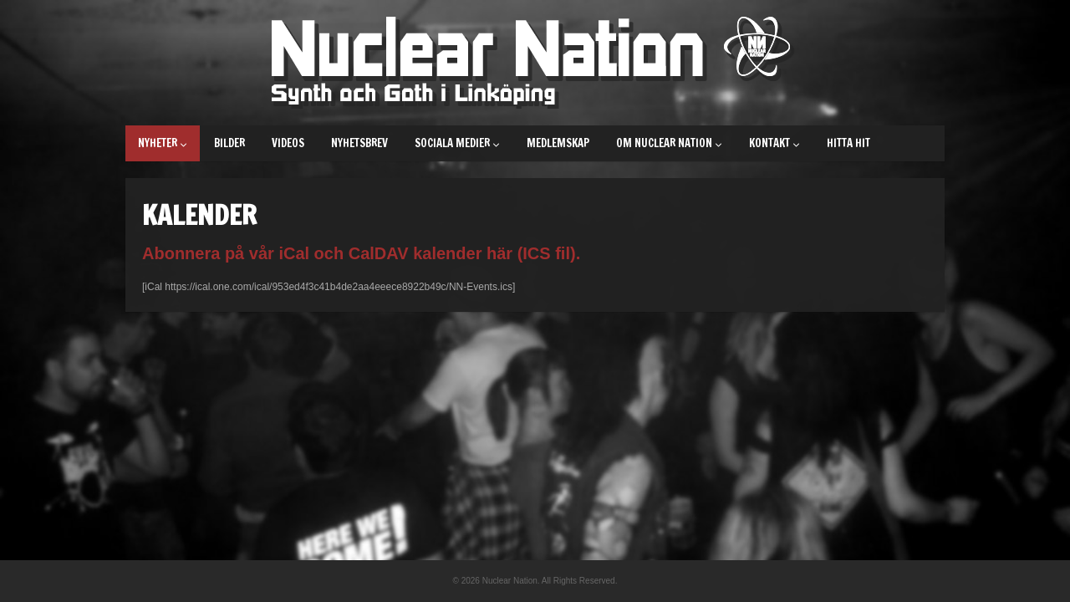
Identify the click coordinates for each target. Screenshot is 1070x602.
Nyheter (162, 142)
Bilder (229, 142)
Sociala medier (457, 142)
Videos (288, 142)
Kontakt (774, 142)
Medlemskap (558, 142)
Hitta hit (848, 142)
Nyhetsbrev (359, 142)
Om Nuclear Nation (669, 142)
